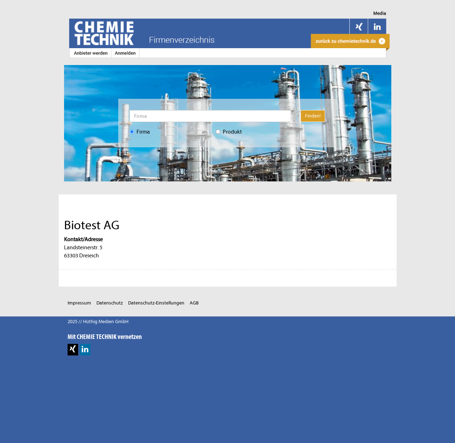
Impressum (79, 303)
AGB (194, 303)
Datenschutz (109, 303)
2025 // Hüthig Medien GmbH (98, 322)
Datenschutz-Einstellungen (156, 303)
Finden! (313, 116)
